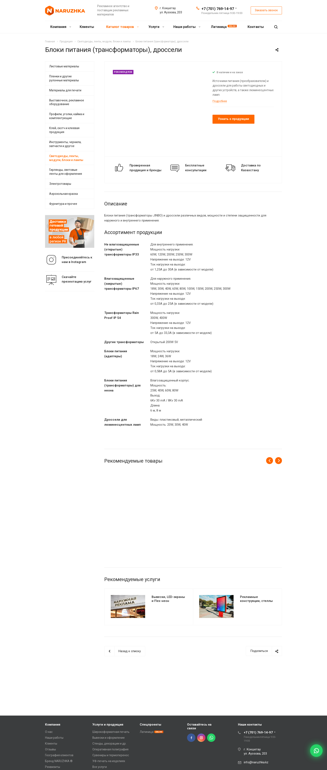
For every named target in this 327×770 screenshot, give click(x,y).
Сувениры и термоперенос (110, 755)
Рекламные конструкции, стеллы (256, 599)
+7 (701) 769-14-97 (217, 8)
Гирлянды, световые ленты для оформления (65, 171)
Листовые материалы (64, 66)
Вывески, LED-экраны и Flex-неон (168, 599)
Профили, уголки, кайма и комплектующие (66, 116)
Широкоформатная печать (111, 732)
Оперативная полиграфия (110, 749)
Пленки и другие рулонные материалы (64, 78)
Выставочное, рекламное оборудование (66, 102)
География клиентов (59, 755)
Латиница (224, 27)
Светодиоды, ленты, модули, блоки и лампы (66, 158)
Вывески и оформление (108, 737)
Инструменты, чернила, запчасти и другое (65, 144)
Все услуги (99, 767)
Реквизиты (52, 767)
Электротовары (60, 183)
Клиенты (87, 27)
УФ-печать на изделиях (108, 761)
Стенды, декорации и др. (109, 743)
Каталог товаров (122, 27)
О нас (49, 732)
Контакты (256, 27)
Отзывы (50, 749)
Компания (60, 27)
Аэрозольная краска (63, 193)
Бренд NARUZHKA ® (59, 761)
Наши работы (186, 27)
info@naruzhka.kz (256, 762)
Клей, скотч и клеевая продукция (64, 130)
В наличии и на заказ (230, 72)
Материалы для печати (65, 90)
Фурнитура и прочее (63, 203)
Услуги (156, 27)
